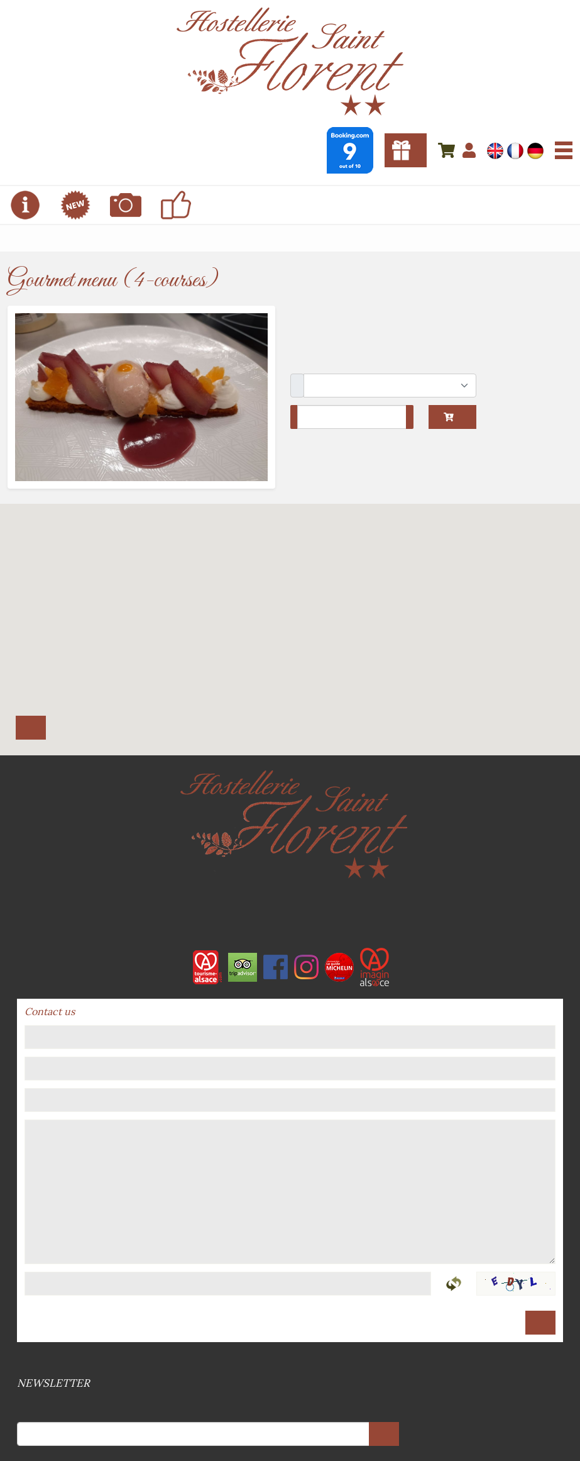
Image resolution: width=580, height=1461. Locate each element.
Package (297, 385)
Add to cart (449, 417)
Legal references (289, 1360)
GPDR (294, 1360)
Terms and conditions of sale (286, 1360)
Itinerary (31, 728)
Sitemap (291, 1360)
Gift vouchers (406, 150)
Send (540, 1323)
